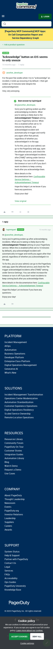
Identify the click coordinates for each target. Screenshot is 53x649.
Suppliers (9, 522)
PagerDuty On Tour (14, 446)
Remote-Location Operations (19, 417)
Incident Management (16, 342)
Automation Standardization (19, 402)
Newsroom (10, 503)
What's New (10, 372)
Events (8, 506)
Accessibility (11, 578)
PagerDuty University (15, 585)
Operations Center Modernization (21, 398)
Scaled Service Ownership (18, 413)
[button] (3, 17)
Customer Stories (13, 450)
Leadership (10, 518)
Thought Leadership (15, 499)
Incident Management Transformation (24, 394)
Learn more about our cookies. (29, 630)
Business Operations (15, 353)
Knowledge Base (13, 589)
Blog (7, 462)
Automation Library (14, 458)
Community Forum (14, 443)
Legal (7, 566)
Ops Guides (10, 582)
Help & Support (12, 555)
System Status (12, 551)
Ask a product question (14, 44)
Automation (11, 349)
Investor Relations (14, 514)
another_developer (14, 72)
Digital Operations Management (21, 365)
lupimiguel (11, 229)
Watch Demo (11, 465)
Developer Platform (14, 357)
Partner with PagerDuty (16, 559)
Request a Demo (13, 469)
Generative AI (11, 368)
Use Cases (10, 473)
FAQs (7, 574)
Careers (8, 525)
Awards (8, 529)
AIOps (8, 346)
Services (9, 570)
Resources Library (14, 439)
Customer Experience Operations (21, 406)
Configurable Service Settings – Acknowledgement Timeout (30, 179)
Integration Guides (14, 454)
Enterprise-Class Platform (17, 361)
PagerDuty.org (12, 510)
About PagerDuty (13, 495)
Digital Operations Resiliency (19, 409)
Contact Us (10, 563)
